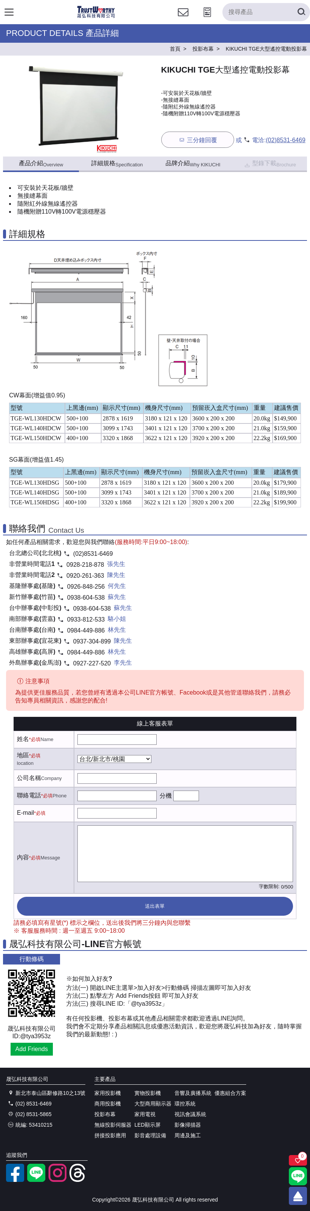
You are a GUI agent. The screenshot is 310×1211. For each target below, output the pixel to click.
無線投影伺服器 (112, 1125)
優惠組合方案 (230, 1093)
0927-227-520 (92, 663)
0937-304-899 (92, 641)
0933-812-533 (86, 619)
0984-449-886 (86, 630)
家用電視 (145, 1114)
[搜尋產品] (266, 12)
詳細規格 (117, 163)
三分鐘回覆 (197, 139)
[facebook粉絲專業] (15, 1180)
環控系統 (185, 1104)
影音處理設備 (150, 1135)
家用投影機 (107, 1093)
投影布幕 (105, 1114)
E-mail (25, 812)
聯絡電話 (29, 795)
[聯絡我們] (183, 19)
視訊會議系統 (190, 1114)
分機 (166, 795)
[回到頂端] (298, 1196)
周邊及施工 (187, 1135)
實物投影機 (147, 1093)
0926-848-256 (86, 586)
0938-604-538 (86, 597)
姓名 (23, 739)
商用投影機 (107, 1104)
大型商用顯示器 (152, 1104)
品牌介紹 (193, 163)
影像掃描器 (187, 1125)
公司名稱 (29, 778)
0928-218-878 (85, 564)
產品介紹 (41, 163)
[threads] (78, 1180)
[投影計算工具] (207, 19)
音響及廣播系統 (192, 1093)
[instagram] (57, 1180)
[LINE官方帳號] (36, 1180)
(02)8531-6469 (285, 140)
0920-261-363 (85, 575)
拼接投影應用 (110, 1135)
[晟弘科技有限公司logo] (96, 17)
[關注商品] (298, 1160)
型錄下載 (270, 164)
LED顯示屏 (147, 1125)
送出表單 (155, 906)
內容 (23, 857)
